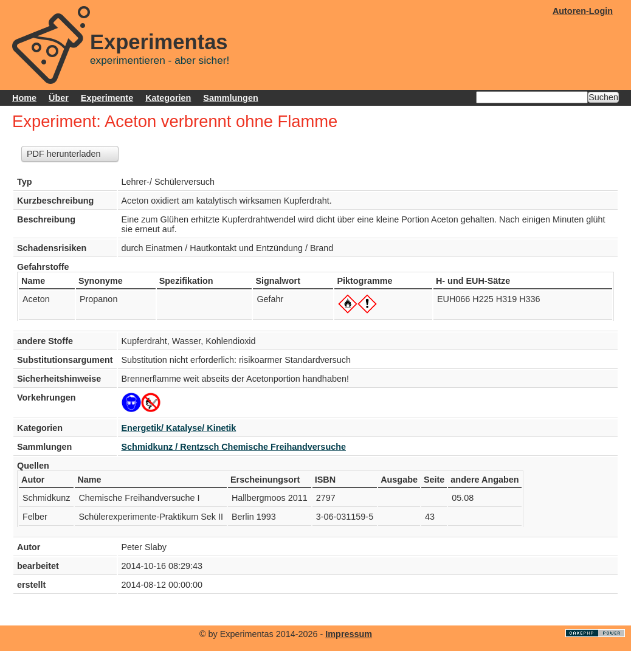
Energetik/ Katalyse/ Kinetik (179, 428)
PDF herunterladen (64, 154)
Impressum (348, 634)
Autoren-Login (583, 11)
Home (24, 98)
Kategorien (168, 98)
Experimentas (159, 41)
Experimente (107, 98)
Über (59, 98)
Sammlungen (230, 98)
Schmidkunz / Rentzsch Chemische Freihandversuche (234, 447)
